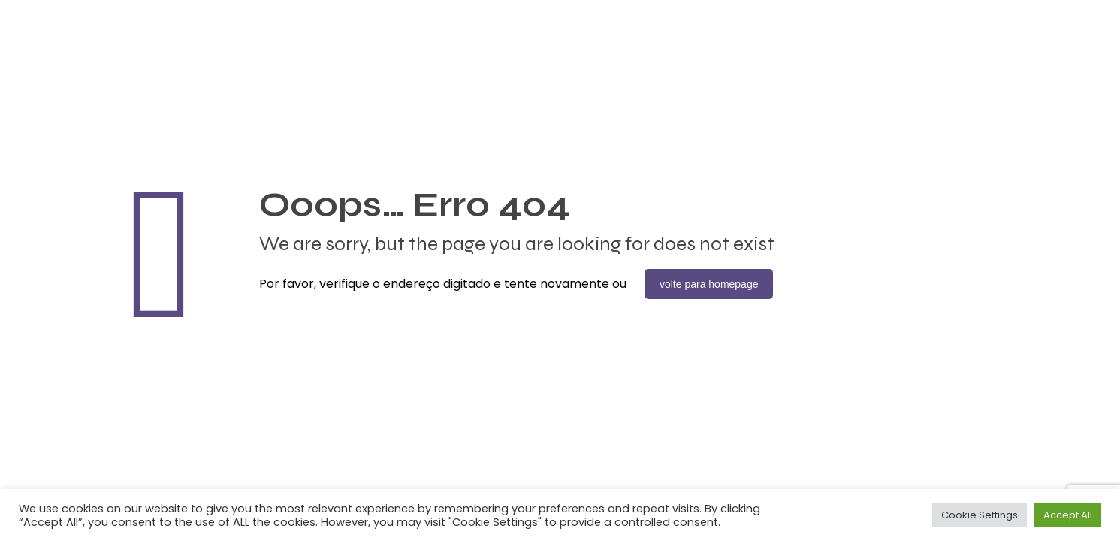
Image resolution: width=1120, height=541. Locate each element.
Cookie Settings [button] (979, 515)
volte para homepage (709, 284)
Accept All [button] (1067, 515)
